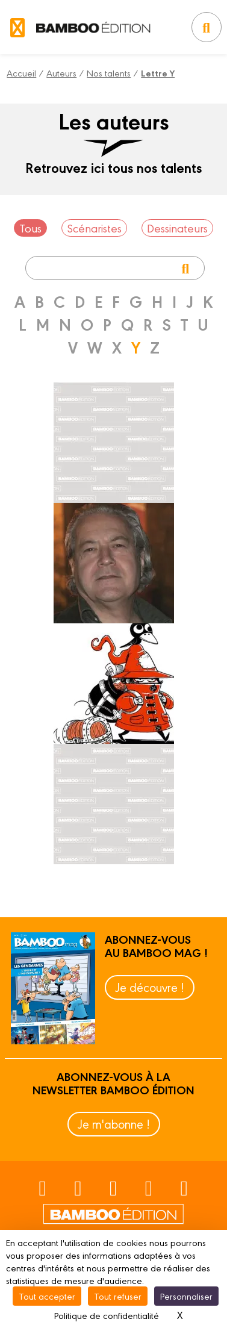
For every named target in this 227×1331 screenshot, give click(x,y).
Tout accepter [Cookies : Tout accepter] (47, 1295)
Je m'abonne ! (114, 1123)
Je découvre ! (149, 987)
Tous (30, 227)
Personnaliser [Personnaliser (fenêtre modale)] (186, 1295)
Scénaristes (94, 227)
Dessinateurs (177, 227)
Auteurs (61, 72)
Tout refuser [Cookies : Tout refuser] (117, 1295)
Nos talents (109, 72)
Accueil (21, 72)
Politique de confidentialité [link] (106, 1315)
